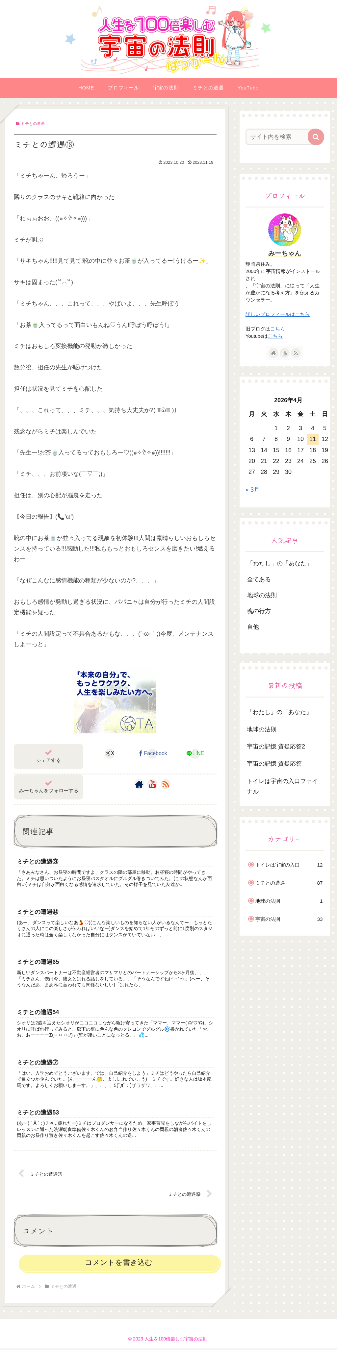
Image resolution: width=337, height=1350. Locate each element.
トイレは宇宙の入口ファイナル (282, 786)
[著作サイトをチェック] (139, 784)
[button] (316, 137)
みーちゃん (284, 253)
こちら (277, 328)
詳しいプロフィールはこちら (278, 314)
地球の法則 (261, 729)
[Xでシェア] (110, 753)
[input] (282, 137)
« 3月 (253, 489)
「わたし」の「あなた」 (279, 712)
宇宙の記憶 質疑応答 (274, 763)
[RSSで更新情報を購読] (165, 784)
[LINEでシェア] (195, 753)
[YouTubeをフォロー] (152, 784)
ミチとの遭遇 (30, 123)
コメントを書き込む (118, 1264)
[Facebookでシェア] (152, 753)
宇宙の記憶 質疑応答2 (276, 746)
